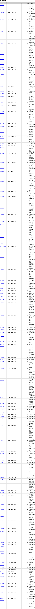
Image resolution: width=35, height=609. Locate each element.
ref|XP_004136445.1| (2, 576)
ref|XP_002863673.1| (2, 495)
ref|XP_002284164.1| (2, 56)
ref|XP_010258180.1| (2, 67)
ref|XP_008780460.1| (2, 283)
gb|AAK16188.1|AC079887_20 (3, 246)
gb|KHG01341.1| (2, 147)
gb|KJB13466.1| (1, 479)
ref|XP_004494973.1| (2, 544)
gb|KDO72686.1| (2, 325)
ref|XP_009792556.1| (2, 368)
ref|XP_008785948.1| (2, 191)
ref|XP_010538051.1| (2, 361)
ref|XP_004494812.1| (2, 551)
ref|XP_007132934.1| (2, 332)
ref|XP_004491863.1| (2, 91)
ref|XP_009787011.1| (2, 29)
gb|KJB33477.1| (1, 31)
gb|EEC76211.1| (2, 243)
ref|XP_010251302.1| (2, 567)
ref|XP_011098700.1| (2, 113)
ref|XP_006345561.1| (2, 565)
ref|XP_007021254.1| (2, 606)
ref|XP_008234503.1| (2, 267)
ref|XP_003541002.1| (2, 416)
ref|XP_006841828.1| (2, 354)
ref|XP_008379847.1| (2, 269)
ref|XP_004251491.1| (2, 451)
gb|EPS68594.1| (1, 136)
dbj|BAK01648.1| (2, 520)
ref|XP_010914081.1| (2, 590)
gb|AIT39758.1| (1, 100)
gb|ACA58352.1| (2, 102)
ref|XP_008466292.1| (2, 553)
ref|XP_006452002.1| (2, 341)
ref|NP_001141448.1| (2, 531)
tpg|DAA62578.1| (2, 600)
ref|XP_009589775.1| (2, 399)
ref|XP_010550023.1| (2, 138)
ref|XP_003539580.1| (2, 346)
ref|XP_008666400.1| (2, 217)
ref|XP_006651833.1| (2, 357)
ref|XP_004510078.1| (2, 484)
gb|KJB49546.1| (1, 592)
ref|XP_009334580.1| (2, 315)
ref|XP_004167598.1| (2, 542)
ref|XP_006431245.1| (2, 299)
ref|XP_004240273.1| (2, 583)
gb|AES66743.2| (2, 477)
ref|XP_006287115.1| (2, 105)
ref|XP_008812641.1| (2, 490)
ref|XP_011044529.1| (2, 397)
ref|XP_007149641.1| (2, 406)
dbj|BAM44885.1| (2, 235)
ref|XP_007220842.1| (2, 272)
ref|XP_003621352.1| (2, 153)
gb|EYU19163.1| (2, 409)
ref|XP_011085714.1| (2, 257)
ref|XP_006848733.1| (2, 280)
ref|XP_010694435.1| (2, 458)
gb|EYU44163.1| (2, 74)
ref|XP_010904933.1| (2, 427)
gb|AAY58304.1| (2, 516)
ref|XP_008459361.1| (2, 162)
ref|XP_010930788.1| (2, 580)
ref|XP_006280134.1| (2, 440)
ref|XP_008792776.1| (2, 288)
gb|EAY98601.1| (2, 546)
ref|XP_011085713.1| (2, 41)
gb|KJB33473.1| (1, 206)
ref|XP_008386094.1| (2, 323)
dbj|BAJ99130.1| (2, 208)
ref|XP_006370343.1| (2, 394)
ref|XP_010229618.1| (2, 196)
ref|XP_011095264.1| (2, 418)
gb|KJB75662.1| (1, 145)
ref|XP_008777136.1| (2, 462)
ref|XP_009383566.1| (2, 586)
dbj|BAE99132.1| (2, 111)
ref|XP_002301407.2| (2, 528)
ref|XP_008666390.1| (2, 221)
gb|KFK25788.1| (2, 143)
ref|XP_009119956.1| (2, 453)
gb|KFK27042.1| (2, 412)
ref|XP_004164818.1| (2, 562)
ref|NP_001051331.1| (2, 302)
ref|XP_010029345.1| (2, 96)
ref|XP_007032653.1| (2, 19)
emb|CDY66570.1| (2, 403)
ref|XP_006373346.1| (2, 12)
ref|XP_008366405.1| (2, 327)
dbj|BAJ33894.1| (2, 392)
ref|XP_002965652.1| (2, 309)
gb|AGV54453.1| (2, 344)
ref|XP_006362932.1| (2, 492)
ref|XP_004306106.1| (2, 43)
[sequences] (7, 0)
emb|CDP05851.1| (2, 425)
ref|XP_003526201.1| (2, 329)
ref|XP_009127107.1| (2, 414)
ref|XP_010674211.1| (2, 186)
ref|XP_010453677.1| (2, 126)
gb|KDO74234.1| (2, 336)
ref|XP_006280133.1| (2, 444)
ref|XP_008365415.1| (2, 54)
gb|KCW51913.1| (2, 224)
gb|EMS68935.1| (2, 598)
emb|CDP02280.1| (2, 237)
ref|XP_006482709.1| (2, 86)
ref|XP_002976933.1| (2, 380)
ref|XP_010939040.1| (2, 181)
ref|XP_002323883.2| (2, 168)
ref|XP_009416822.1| (2, 171)
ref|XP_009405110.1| (2, 290)
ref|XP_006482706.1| (2, 293)
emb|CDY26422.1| (2, 134)
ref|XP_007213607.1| (2, 318)
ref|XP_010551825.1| (2, 214)
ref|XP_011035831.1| (2, 176)
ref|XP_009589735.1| (2, 5)
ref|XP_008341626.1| (2, 59)
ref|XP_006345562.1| (2, 573)
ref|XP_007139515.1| (2, 64)
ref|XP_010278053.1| (2, 504)
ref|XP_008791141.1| (2, 569)
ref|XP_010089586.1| (2, 132)
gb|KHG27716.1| (2, 460)
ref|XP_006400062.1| (2, 123)
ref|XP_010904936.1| (2, 277)
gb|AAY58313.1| (2, 359)
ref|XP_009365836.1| (2, 69)
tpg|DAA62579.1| (2, 596)
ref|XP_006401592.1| (2, 389)
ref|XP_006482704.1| (2, 296)
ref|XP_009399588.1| (2, 509)
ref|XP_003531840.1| (2, 93)
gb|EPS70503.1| (1, 571)
